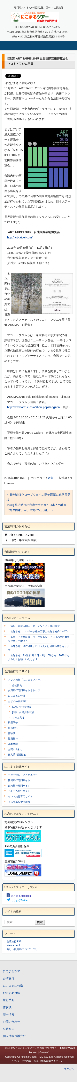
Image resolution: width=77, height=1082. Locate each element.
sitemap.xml (13, 945)
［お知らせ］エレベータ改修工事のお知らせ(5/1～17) (38, 631)
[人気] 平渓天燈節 (21, 707)
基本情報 (13, 744)
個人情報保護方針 (18, 754)
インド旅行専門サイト (20, 796)
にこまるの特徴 (16, 695)
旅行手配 (8, 1000)
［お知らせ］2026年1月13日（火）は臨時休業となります (38, 648)
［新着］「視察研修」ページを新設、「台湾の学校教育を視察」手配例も (39, 639)
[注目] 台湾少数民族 (23, 712)
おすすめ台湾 (11, 992)
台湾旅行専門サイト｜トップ (24, 690)
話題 (50, 478)
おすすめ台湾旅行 (18, 701)
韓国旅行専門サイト (19, 780)
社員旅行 (13, 728)
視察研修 (13, 722)
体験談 (11, 733)
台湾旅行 (8, 978)
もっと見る (18, 717)
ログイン (69, 1069)
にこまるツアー (13, 971)
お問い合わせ (15, 749)
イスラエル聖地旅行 (19, 801)
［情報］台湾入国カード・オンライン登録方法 (34, 626)
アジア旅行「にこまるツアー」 (25, 679)
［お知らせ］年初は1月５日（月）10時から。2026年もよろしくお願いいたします (38, 657)
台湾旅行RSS (14, 941)
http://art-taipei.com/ (20, 237)
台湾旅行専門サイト (19, 785)
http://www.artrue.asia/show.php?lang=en (33, 407)
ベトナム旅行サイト (19, 791)
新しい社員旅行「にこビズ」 (23, 949)
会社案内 (17, 685)
